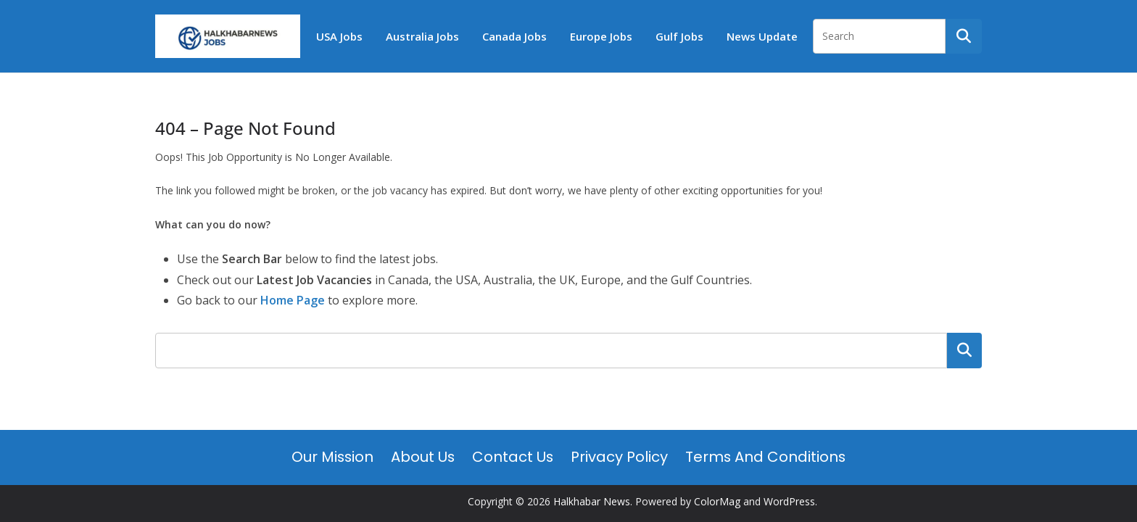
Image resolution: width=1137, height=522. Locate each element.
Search (964, 350)
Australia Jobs (422, 36)
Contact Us (512, 457)
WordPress (789, 501)
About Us (423, 457)
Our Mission (332, 457)
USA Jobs (339, 36)
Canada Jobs (514, 36)
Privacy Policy (619, 457)
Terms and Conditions (765, 457)
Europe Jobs (601, 36)
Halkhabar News (591, 501)
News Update (762, 36)
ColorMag (717, 501)
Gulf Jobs (679, 36)
